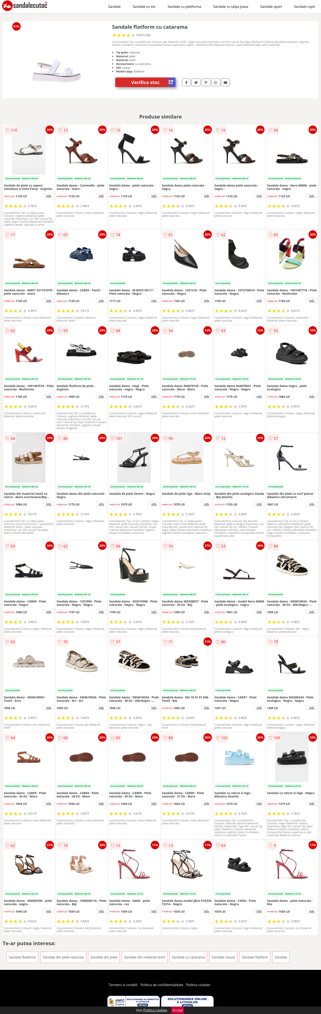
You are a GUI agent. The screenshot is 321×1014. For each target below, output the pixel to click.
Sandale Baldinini (22, 957)
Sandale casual (223, 957)
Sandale (114, 6)
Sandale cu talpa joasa (230, 6)
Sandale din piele (104, 957)
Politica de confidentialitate (162, 985)
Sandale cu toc (144, 6)
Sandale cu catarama (188, 957)
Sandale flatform (255, 957)
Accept (177, 1010)
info (48, 196)
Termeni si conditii (123, 985)
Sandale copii (304, 6)
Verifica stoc (153, 82)
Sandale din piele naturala (63, 957)
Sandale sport (271, 6)
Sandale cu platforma (184, 6)
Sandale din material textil (144, 957)
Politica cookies (198, 985)
